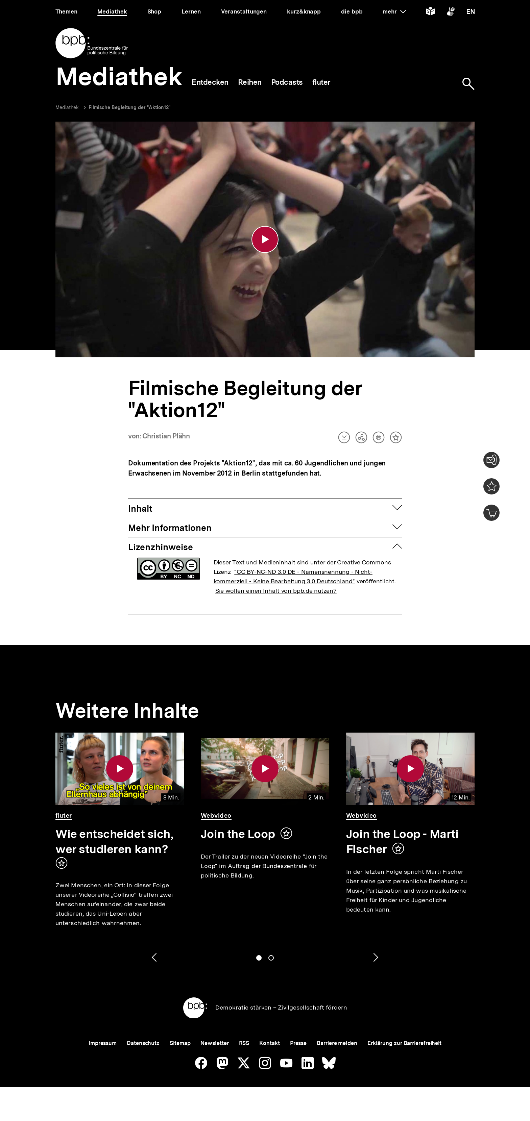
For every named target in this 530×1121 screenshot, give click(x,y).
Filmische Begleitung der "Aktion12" (130, 107)
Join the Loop (238, 834)
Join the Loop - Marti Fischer (402, 841)
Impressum (103, 1043)
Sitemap (180, 1043)
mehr (394, 11)
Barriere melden (337, 1043)
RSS (244, 1043)
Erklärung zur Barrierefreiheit (404, 1043)
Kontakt (269, 1043)
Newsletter (214, 1043)
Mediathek (67, 107)
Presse (298, 1043)
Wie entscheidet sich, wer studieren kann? (114, 841)
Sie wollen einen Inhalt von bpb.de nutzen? (276, 590)
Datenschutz (143, 1043)
